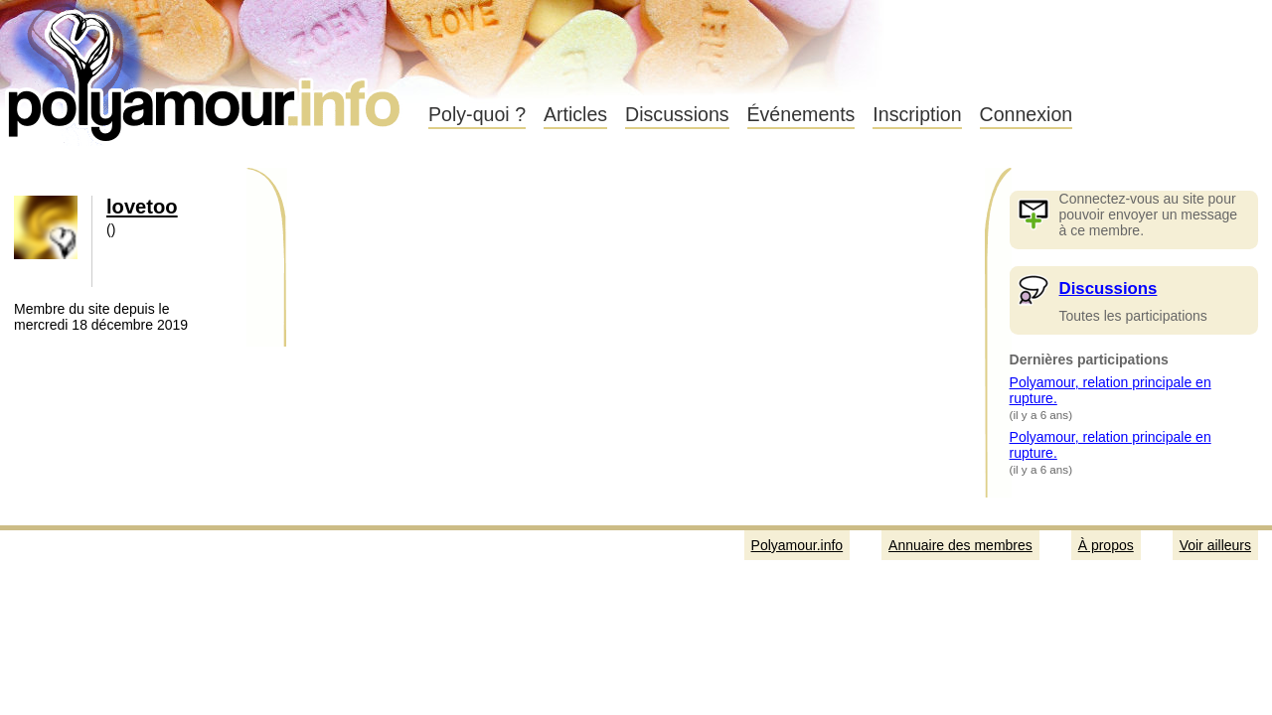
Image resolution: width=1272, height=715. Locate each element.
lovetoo (142, 206)
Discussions (677, 114)
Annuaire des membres (960, 545)
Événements (801, 114)
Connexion (1026, 114)
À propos (1106, 545)
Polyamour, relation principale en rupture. (1110, 390)
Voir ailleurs (1215, 545)
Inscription (917, 114)
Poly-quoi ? (477, 114)
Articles (575, 114)
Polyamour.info (206, 69)
